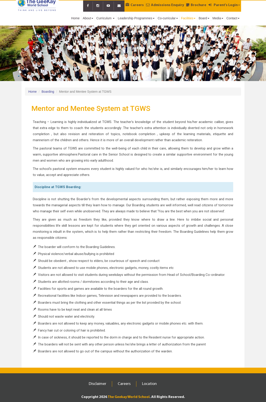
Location (149, 384)
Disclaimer (97, 384)
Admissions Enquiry (165, 5)
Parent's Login (224, 5)
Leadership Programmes (136, 18)
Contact (232, 18)
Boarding (48, 91)
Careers (135, 5)
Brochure (196, 5)
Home (75, 18)
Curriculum (105, 18)
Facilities (188, 18)
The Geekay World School (129, 397)
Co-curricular (168, 18)
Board (204, 18)
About (88, 18)
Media (218, 18)
